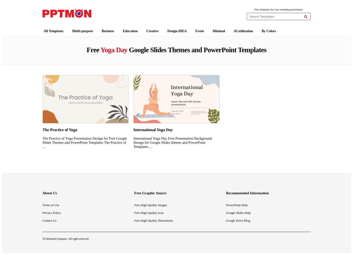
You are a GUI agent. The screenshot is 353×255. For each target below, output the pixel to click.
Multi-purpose (82, 31)
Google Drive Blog (238, 220)
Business (108, 31)
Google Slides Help (238, 213)
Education (130, 31)
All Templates (54, 31)
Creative (152, 31)
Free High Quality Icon (149, 213)
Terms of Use (51, 205)
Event (199, 31)
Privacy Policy (52, 213)
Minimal (219, 31)
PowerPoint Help (237, 205)
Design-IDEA (177, 31)
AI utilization (243, 31)
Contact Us (50, 220)
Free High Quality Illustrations (153, 220)
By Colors (269, 31)
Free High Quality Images (150, 205)
